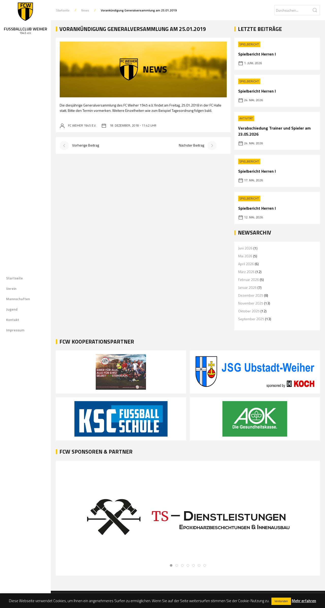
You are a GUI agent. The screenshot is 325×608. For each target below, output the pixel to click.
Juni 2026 (245, 248)
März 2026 (246, 271)
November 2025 (250, 303)
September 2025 (251, 318)
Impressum (15, 330)
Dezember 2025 (250, 295)
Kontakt (12, 319)
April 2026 (246, 263)
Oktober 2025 (249, 311)
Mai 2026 (245, 256)
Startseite (14, 278)
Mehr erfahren (304, 601)
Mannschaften (18, 298)
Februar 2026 (248, 279)
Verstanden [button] (281, 601)
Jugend (12, 309)
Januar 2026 (247, 287)
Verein (11, 288)
